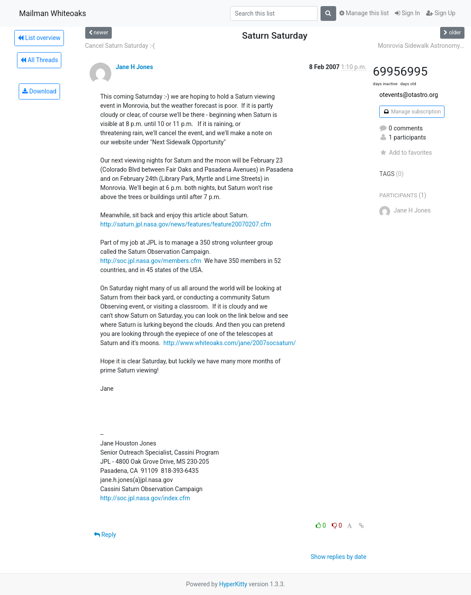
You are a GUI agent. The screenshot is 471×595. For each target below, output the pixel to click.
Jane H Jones (134, 66)
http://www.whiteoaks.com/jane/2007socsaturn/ (230, 342)
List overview (39, 37)
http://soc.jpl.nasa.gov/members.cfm (150, 260)
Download (39, 91)
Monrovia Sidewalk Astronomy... (421, 45)
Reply (105, 534)
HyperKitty (233, 584)
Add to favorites (405, 152)
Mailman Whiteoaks (52, 13)
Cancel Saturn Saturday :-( (120, 45)
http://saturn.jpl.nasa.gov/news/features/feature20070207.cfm (185, 224)
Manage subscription (412, 112)
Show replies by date (338, 556)
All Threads (39, 60)
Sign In (407, 13)
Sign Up (440, 13)
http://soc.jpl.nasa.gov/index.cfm (145, 498)
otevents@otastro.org (408, 94)
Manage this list (364, 13)
